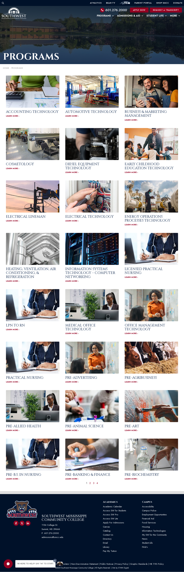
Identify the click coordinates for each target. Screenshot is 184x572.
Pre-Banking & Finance (87, 475)
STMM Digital (123, 568)
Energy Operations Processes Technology (147, 218)
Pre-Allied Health (23, 426)
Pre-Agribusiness (141, 378)
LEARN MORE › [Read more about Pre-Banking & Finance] (72, 479)
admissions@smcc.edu (52, 537)
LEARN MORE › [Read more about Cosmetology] (12, 168)
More (175, 16)
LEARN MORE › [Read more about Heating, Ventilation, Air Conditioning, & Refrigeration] (12, 281)
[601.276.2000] (102, 10)
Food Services (149, 522)
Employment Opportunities (154, 514)
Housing (146, 526)
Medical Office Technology (80, 327)
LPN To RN (15, 325)
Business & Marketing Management (146, 114)
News (144, 539)
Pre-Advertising (81, 378)
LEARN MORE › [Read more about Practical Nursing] (12, 382)
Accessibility (148, 506)
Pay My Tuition (110, 551)
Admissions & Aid (130, 16)
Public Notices (106, 564)
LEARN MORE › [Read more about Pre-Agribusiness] (131, 382)
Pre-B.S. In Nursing (23, 475)
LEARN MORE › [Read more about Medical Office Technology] (72, 333)
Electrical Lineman (26, 216)
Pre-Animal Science (84, 426)
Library (106, 547)
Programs (105, 16)
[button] (8, 563)
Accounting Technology (32, 112)
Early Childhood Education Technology (149, 166)
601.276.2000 (116, 10)
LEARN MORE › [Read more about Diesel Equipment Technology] (72, 172)
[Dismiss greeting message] (55, 560)
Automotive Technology (91, 112)
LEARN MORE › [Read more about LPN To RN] (12, 329)
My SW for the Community (154, 535)
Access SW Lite (110, 518)
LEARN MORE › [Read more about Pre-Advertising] (72, 382)
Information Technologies (154, 531)
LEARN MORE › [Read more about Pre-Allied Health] (12, 430)
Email (105, 543)
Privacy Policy (121, 564)
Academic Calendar (112, 506)
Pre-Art (132, 426)
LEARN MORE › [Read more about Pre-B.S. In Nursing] (12, 479)
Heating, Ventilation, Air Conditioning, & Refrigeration (31, 273)
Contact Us (108, 535)
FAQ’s (145, 547)
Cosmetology (20, 164)
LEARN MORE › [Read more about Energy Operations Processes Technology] (131, 225)
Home (6, 68)
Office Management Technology (145, 327)
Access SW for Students (114, 510)
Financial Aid (148, 518)
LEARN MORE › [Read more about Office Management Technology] (131, 333)
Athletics (96, 2)
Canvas (106, 526)
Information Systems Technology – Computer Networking (90, 273)
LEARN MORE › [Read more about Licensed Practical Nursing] (131, 277)
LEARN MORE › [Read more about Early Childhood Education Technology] (131, 172)
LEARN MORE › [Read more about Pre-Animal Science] (72, 430)
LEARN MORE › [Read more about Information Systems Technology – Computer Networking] (72, 281)
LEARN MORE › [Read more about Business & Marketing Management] (131, 120)
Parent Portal (143, 2)
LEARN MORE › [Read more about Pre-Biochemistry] (131, 479)
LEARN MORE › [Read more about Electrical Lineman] (12, 221)
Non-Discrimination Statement (84, 564)
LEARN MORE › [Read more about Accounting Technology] (12, 116)
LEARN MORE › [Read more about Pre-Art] (131, 430)
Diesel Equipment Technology (82, 166)
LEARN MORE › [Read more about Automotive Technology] (72, 116)
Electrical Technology (89, 216)
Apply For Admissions (113, 522)
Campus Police (149, 510)
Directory (107, 539)
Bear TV (110, 2)
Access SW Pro (110, 514)
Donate (178, 2)
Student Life (157, 16)
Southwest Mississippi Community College (64, 518)
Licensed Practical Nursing (144, 271)
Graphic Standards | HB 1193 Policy (147, 564)
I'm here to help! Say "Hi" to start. (35, 564)
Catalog (106, 531)
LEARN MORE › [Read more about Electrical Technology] (72, 221)
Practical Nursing (24, 378)
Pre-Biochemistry (142, 475)
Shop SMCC (162, 2)
